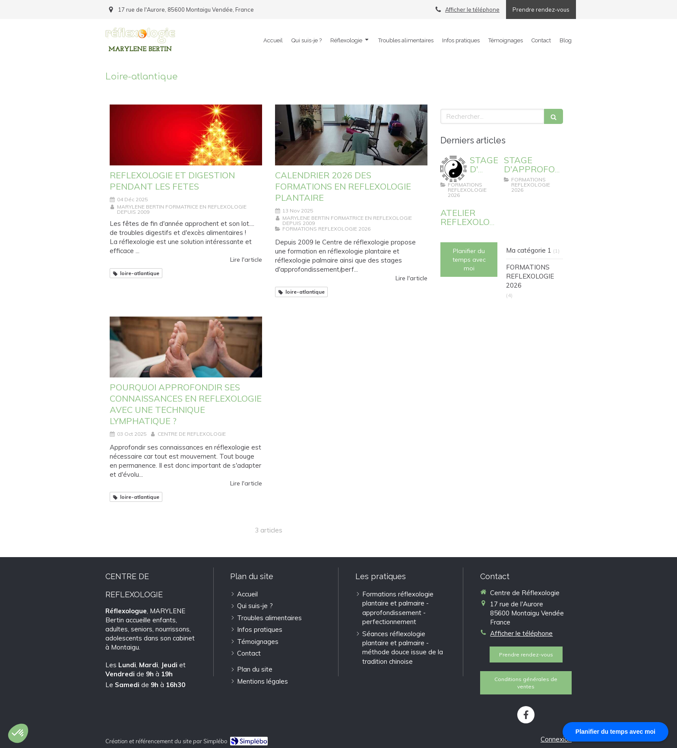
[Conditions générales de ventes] (526, 682)
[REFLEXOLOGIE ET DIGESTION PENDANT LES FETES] (186, 135)
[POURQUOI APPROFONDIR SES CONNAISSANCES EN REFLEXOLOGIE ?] (186, 347)
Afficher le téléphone (472, 9)
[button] (18, 733)
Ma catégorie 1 (528, 250)
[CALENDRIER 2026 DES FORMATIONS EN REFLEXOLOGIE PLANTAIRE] (351, 135)
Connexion (556, 739)
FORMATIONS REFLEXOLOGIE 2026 (530, 276)
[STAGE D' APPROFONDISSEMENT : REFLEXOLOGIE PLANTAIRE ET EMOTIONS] (453, 169)
